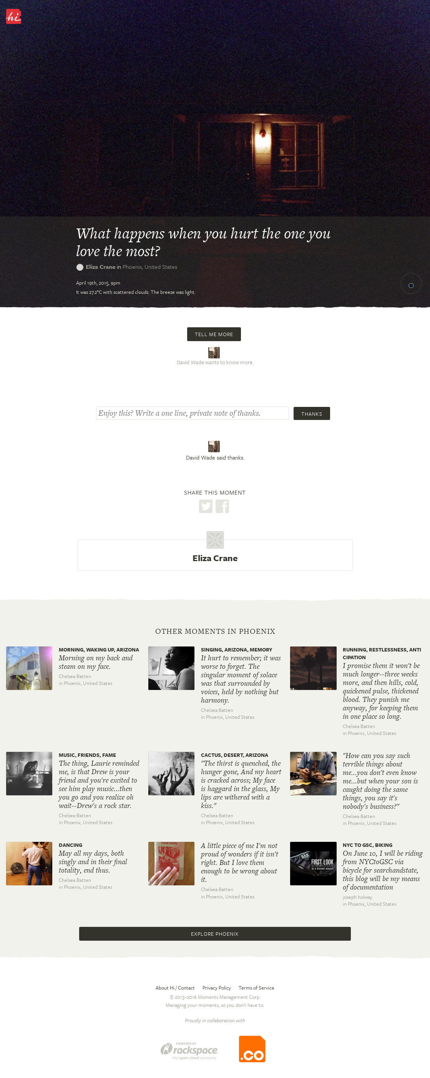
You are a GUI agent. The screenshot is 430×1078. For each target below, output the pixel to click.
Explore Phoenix (215, 934)
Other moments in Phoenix (215, 631)
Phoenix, (150, 266)
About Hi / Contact (175, 987)
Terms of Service (256, 987)
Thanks (311, 414)
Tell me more (214, 334)
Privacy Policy (217, 987)
